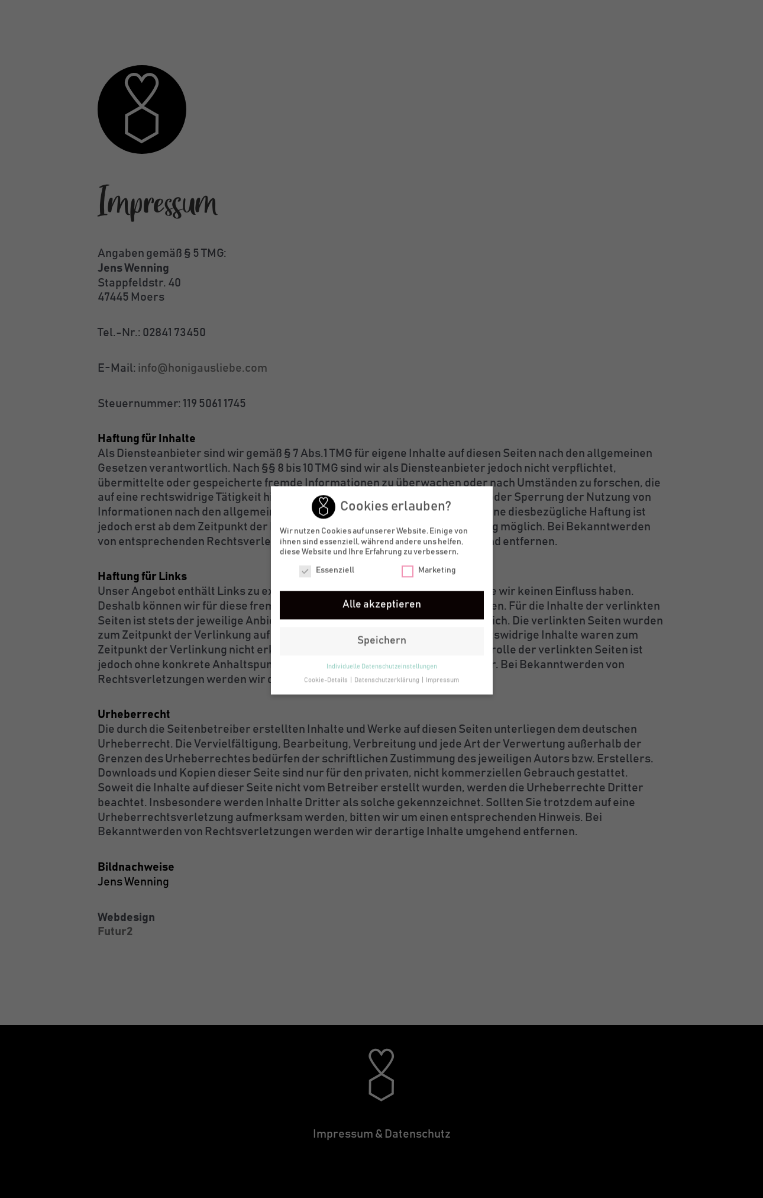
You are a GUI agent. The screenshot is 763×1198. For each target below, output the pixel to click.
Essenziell (326, 573)
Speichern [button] (381, 642)
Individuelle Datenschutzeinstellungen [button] (381, 669)
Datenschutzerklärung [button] (387, 682)
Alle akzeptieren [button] (381, 606)
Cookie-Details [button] (326, 682)
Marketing (429, 573)
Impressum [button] (442, 682)
